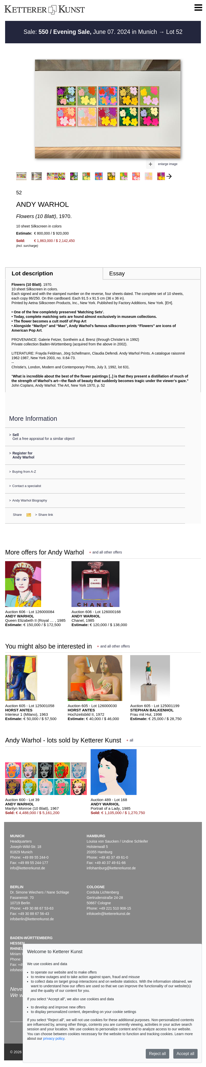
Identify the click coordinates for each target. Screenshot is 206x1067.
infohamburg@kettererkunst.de (111, 868)
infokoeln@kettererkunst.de (108, 914)
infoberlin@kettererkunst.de (32, 919)
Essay (117, 273)
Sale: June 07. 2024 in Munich (91, 32)
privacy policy (53, 1038)
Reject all (157, 1053)
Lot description (32, 273)
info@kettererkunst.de (27, 868)
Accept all (185, 1053)
